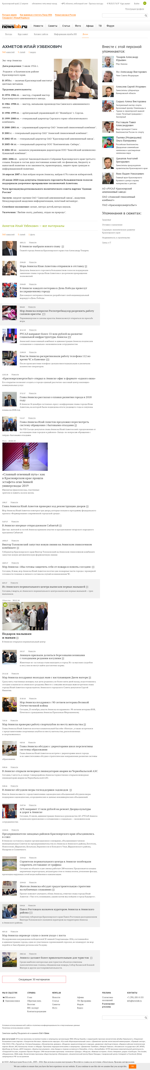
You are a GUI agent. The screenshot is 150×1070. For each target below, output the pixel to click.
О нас (29, 997)
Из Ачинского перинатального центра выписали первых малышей (45, 586)
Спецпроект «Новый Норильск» (16, 18)
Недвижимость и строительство (116, 237)
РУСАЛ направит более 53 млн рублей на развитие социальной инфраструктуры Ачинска (51, 335)
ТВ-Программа (84, 1000)
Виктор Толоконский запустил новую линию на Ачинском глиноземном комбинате (47, 546)
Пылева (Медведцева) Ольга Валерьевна (129, 139)
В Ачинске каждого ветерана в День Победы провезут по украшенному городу (53, 289)
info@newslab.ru (134, 1000)
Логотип (31, 1004)
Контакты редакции (36, 1011)
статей (22, 52)
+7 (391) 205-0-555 (135, 997)
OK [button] (132, 1066)
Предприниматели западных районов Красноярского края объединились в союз (48, 835)
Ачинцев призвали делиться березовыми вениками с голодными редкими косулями (52, 656)
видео (33, 52)
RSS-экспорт (33, 1008)
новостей (10, 52)
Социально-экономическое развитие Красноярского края (118, 231)
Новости (32, 242)
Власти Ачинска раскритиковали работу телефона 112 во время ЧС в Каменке (55, 357)
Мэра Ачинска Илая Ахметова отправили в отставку (53, 266)
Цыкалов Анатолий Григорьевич (127, 160)
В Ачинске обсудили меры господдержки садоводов (37, 790)
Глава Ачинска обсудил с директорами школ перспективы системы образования (56, 747)
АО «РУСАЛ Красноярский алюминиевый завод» (117, 190)
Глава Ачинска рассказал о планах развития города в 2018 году (56, 398)
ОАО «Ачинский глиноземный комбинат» (118, 198)
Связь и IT (106, 242)
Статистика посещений (107, 999)
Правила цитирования (124, 1062)
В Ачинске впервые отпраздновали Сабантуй (32, 525)
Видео (80, 1008)
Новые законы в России (65, 15)
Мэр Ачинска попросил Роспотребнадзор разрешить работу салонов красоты (57, 312)
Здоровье (106, 219)
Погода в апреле (9, 15)
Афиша (80, 997)
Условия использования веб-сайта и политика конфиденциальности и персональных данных (41, 1025)
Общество (6, 600)
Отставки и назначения (112, 224)
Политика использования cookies (16, 1028)
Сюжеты (56, 1004)
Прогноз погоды (96, 3)
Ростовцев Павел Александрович (126, 124)
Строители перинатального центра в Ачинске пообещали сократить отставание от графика (55, 863)
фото (32, 234)
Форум (80, 1004)
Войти (136, 3)
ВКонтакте (9, 997)
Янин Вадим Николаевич (130, 173)
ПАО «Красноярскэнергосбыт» (119, 205)
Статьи (55, 1000)
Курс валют (125, 3)
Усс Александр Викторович (131, 71)
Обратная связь (34, 1000)
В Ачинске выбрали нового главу (42, 246)
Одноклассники (11, 1000)
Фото (4, 441)
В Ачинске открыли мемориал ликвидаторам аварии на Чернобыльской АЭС (50, 771)
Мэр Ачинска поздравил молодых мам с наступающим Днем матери (46, 677)
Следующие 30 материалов (34, 979)
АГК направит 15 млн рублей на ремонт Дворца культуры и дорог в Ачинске (55, 810)
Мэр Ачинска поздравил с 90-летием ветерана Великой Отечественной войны (54, 703)
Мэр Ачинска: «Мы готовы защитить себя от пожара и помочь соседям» (48, 566)
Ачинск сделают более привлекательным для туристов (56, 957)
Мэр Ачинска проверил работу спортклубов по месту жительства (44, 724)
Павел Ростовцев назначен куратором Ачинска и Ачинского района (57, 910)
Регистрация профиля (134, 9)
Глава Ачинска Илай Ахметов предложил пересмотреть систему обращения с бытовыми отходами (54, 423)
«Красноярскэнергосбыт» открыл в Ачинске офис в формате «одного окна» (48, 378)
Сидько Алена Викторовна (131, 101)
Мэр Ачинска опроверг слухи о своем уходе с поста (34, 935)
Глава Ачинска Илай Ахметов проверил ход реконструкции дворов (45, 506)
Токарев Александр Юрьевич (127, 58)
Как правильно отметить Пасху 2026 (36, 15)
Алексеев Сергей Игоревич (131, 86)
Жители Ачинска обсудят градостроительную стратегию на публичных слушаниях (55, 887)
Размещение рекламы (108, 1005)
